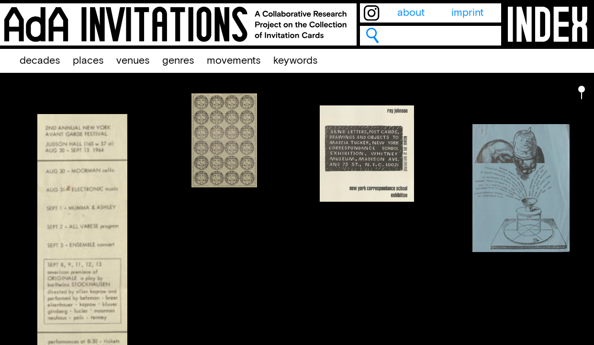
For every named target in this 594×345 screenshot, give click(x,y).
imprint (467, 13)
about (411, 13)
